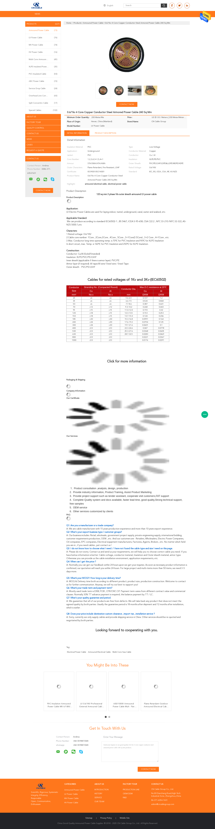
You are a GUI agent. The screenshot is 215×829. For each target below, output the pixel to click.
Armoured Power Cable (43, 30)
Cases (30, 145)
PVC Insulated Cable (43, 74)
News (37, 14)
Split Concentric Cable (43, 103)
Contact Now (126, 104)
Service (98, 798)
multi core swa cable (122, 652)
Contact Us (33, 134)
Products (43, 24)
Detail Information (77, 133)
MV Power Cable (43, 45)
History (98, 794)
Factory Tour (34, 122)
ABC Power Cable (43, 81)
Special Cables (43, 110)
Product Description (105, 133)
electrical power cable (76, 652)
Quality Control (35, 128)
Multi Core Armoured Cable (43, 59)
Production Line (131, 790)
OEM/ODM (128, 794)
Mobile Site (125, 818)
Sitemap (88, 818)
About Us (31, 117)
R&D (125, 798)
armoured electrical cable (99, 652)
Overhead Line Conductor (43, 95)
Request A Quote (35, 150)
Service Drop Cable (43, 88)
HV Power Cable (43, 52)
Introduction (101, 790)
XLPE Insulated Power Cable (43, 66)
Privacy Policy (106, 818)
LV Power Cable (43, 37)
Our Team (99, 802)
